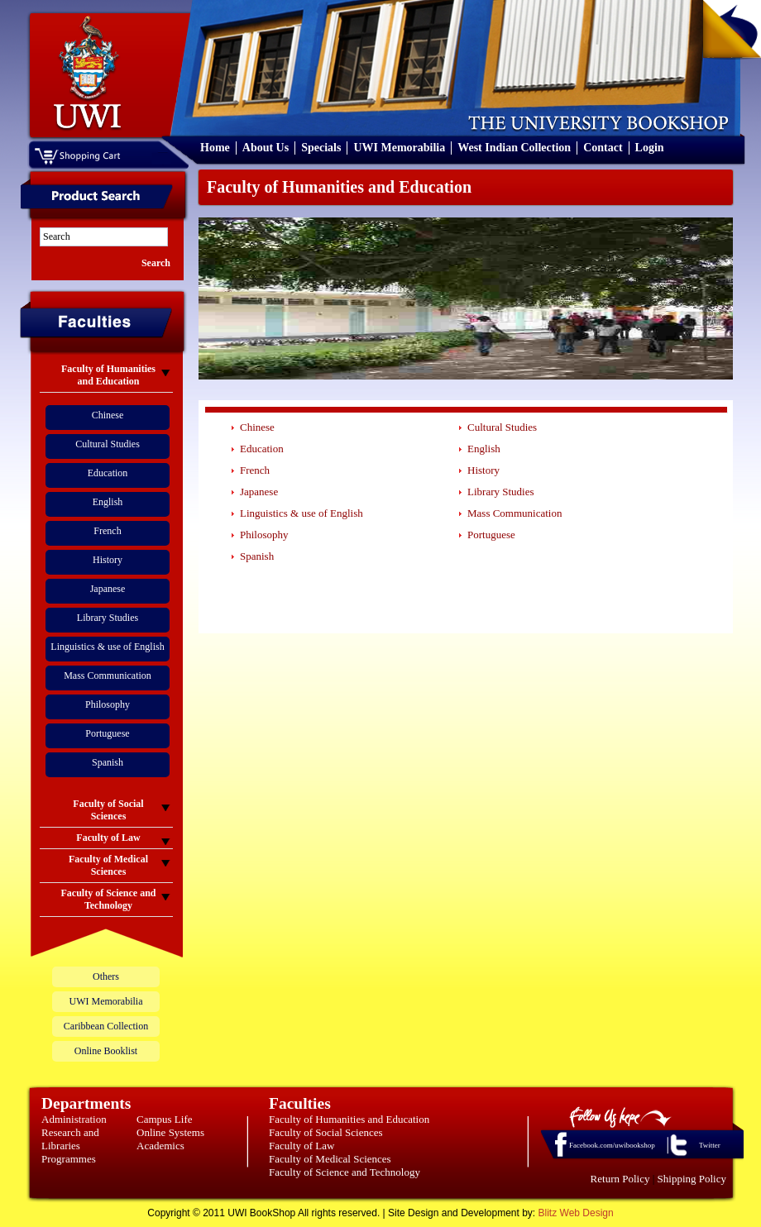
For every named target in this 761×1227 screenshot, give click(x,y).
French (107, 531)
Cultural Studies (107, 444)
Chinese (108, 415)
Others (106, 976)
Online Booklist (105, 1051)
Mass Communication (107, 675)
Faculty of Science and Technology (344, 1172)
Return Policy (620, 1178)
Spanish (107, 762)
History (107, 560)
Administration (74, 1119)
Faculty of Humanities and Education (349, 1119)
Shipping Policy (692, 1178)
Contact (602, 147)
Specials (321, 147)
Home (215, 147)
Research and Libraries (70, 1139)
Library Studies (107, 617)
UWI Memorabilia (399, 147)
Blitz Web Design (576, 1213)
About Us (265, 147)
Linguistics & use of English (107, 646)
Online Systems (170, 1132)
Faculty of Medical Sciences (330, 1159)
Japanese (108, 588)
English (108, 502)
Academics (160, 1145)
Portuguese (107, 733)
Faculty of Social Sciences (326, 1132)
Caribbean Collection (106, 1026)
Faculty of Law (301, 1145)
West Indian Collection (514, 147)
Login (649, 147)
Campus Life (164, 1119)
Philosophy (107, 704)
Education (108, 473)
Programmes (68, 1159)
